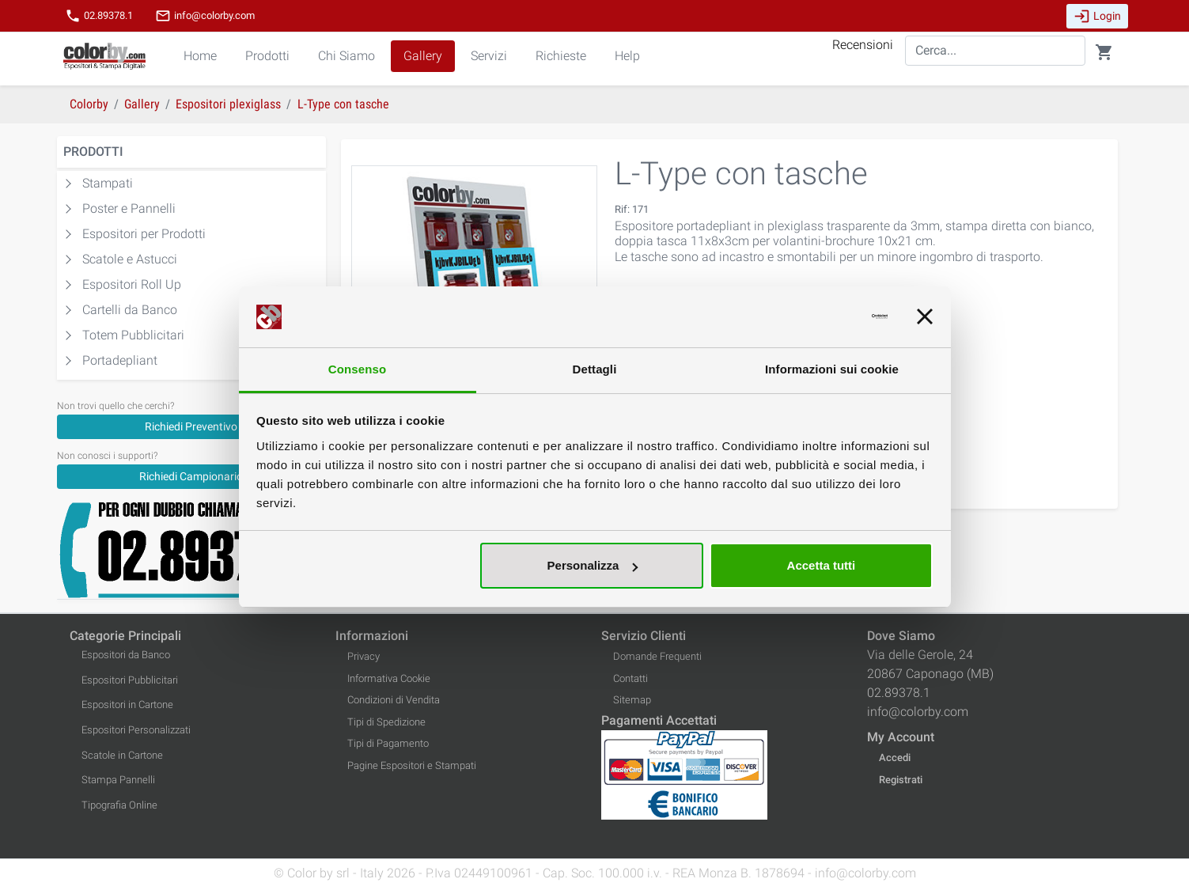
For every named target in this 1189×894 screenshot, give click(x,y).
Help (627, 55)
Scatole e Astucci (129, 259)
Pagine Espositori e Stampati (411, 765)
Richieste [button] (561, 55)
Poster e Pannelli (129, 208)
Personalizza (592, 565)
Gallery (422, 55)
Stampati (107, 183)
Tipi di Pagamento (388, 743)
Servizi (489, 55)
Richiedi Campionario (191, 476)
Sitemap (632, 700)
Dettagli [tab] (595, 369)
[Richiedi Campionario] (191, 475)
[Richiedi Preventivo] (191, 426)
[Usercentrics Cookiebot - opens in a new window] (818, 317)
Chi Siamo (346, 55)
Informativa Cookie (388, 678)
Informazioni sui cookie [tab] (832, 369)
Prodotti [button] (267, 55)
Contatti (630, 678)
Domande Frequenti (657, 656)
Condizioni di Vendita (393, 700)
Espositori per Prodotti (144, 233)
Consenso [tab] (357, 369)
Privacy (363, 656)
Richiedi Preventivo (191, 426)
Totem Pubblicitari (133, 335)
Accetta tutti (821, 565)
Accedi (895, 757)
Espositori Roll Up (131, 284)
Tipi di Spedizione (386, 722)
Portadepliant (119, 360)
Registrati (900, 780)
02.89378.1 (99, 16)
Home (200, 55)
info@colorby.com (205, 16)
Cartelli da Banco (129, 309)
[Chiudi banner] (925, 317)
